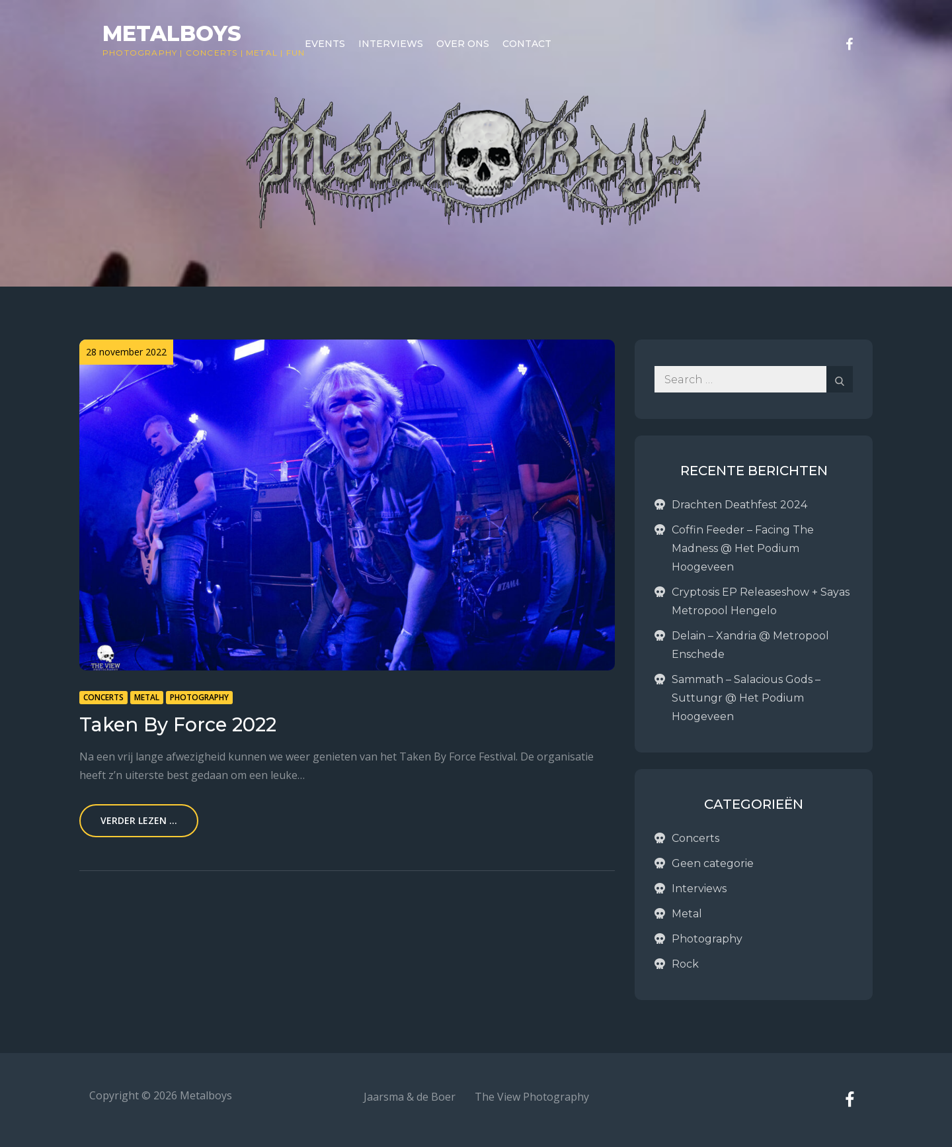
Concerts (212, 53)
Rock (685, 964)
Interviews (390, 44)
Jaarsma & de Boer (410, 1096)
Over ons (462, 44)
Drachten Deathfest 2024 (739, 504)
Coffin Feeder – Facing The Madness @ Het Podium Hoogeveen (743, 548)
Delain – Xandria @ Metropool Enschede (750, 645)
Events (325, 44)
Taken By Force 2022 (177, 724)
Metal (262, 53)
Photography (139, 53)
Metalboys (171, 33)
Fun (295, 53)
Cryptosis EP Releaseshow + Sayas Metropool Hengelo (761, 601)
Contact (526, 44)
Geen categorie (713, 863)
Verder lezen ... (138, 820)
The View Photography (532, 1096)
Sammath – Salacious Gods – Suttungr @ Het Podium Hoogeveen (746, 698)
